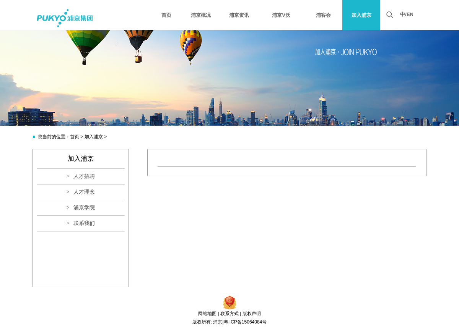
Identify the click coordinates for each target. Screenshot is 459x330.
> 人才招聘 (81, 176)
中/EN (406, 14)
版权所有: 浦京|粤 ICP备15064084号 (229, 322)
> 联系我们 (81, 223)
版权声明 (252, 313)
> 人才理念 (81, 192)
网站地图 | (208, 313)
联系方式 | (230, 313)
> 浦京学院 (81, 207)
